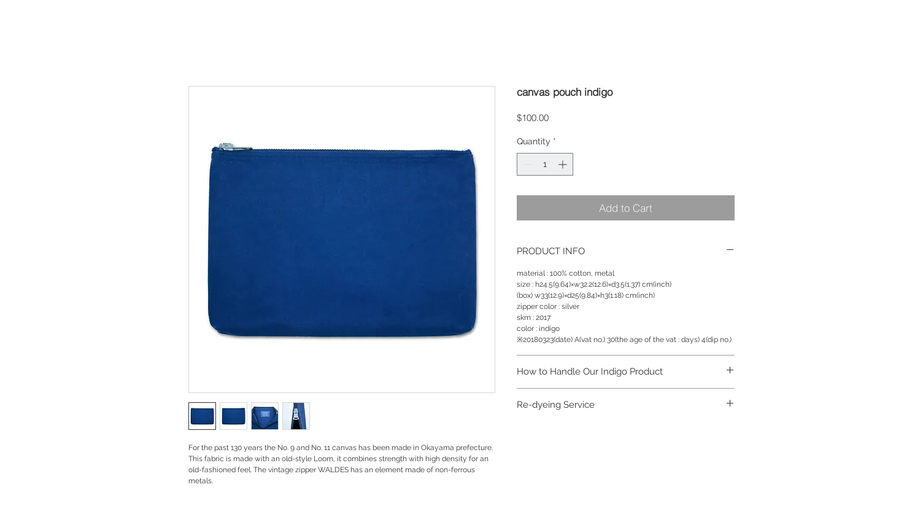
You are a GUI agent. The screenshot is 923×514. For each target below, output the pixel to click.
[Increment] (563, 164)
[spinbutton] (545, 164)
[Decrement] (526, 164)
